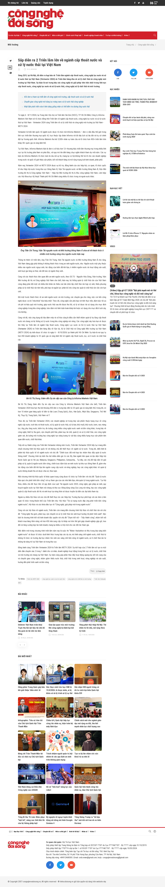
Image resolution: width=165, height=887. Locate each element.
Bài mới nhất (25, 656)
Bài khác (22, 594)
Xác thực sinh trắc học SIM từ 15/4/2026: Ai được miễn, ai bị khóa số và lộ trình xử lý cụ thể (59, 690)
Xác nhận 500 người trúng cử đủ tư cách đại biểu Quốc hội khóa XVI (86, 690)
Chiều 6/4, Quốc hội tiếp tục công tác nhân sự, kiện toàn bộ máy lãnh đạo (59, 723)
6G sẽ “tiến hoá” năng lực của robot (59, 788)
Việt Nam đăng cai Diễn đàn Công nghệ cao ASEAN (30, 788)
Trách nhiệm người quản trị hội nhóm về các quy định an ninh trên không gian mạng (59, 756)
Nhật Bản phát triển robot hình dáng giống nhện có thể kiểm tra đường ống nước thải (57, 106)
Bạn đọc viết (116, 188)
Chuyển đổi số (44, 35)
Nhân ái (84, 831)
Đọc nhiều (114, 89)
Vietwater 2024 (25, 329)
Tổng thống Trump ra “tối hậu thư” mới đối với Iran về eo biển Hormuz (87, 820)
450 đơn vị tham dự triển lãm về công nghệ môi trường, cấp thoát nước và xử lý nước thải (58, 97)
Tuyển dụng (48, 3)
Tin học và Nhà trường (113, 35)
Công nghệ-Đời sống (29, 35)
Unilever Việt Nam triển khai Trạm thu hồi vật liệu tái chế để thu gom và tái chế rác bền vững (31, 629)
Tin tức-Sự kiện (13, 35)
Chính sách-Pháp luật (73, 35)
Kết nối (113, 61)
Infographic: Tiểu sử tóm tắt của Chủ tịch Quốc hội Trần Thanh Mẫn (30, 723)
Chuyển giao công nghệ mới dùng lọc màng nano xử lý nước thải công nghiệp (54, 102)
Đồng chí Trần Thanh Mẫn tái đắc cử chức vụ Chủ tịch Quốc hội (31, 756)
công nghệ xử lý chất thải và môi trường (79, 579)
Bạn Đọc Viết (18, 831)
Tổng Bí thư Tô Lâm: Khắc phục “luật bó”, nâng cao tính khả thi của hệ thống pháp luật (31, 820)
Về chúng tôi (13, 3)
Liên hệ (25, 3)
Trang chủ (130, 44)
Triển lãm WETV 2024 (33, 579)
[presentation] (20, 644)
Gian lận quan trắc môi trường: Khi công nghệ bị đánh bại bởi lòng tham (62, 628)
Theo (97, 571)
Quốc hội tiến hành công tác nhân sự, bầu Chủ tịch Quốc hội (87, 788)
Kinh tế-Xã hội (74, 831)
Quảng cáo (35, 3)
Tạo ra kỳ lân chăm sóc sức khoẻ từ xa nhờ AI (86, 755)
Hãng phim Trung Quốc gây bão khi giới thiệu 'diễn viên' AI (31, 688)
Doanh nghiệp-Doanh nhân (93, 35)
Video (126, 35)
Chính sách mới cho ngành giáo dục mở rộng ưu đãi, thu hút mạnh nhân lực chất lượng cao (87, 723)
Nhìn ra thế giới (57, 35)
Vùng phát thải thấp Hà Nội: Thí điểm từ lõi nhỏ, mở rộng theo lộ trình (92, 628)
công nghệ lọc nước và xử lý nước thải (54, 579)
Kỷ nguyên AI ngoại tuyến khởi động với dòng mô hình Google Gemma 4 (59, 820)
